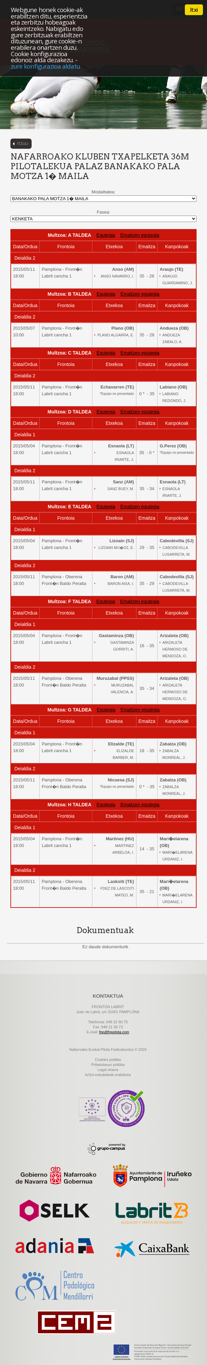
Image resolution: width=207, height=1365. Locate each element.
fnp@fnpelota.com (114, 1032)
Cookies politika (108, 1060)
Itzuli (23, 144)
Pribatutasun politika (107, 1065)
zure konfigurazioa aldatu (45, 66)
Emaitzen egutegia (139, 235)
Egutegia (105, 235)
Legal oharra (107, 1070)
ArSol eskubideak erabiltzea (108, 1075)
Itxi (194, 9)
